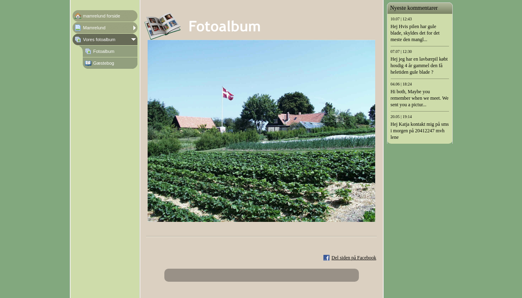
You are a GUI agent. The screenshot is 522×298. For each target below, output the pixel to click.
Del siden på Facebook (354, 258)
